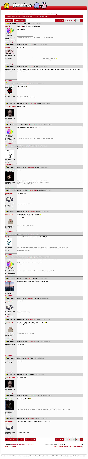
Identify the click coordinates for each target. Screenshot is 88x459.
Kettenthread (29, 16)
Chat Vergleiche (76, 455)
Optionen (9, 20)
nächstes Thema (30, 439)
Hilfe (49, 14)
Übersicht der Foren (35, 14)
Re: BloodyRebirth (31, 211)
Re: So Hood (30, 66)
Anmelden (20, 12)
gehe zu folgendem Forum (50, 444)
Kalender (44, 14)
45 (74, 20)
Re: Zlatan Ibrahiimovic (32, 124)
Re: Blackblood (31, 418)
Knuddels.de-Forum (10, 16)
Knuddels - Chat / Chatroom (67, 446)
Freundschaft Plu (51, 455)
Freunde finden (42, 455)
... (71, 20)
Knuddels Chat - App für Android (17, 455)
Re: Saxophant (31, 167)
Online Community (68, 455)
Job (44, 456)
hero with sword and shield (21, 444)
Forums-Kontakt (57, 446)
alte (22, 26)
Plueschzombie (31, 444)
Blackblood (13, 444)
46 (76, 20)
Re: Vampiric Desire (32, 103)
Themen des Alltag (20, 16)
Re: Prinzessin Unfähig (32, 190)
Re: (28, 83)
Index (21, 439)
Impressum (83, 455)
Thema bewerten (19, 20)
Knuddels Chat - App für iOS (32, 455)
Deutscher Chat (5, 455)
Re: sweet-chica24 (31, 233)
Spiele (57, 455)
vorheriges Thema (11, 439)
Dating (61, 455)
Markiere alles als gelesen (10, 446)
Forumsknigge (54, 14)
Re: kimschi (30, 44)
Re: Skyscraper (31, 298)
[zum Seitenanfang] (9, 42)
